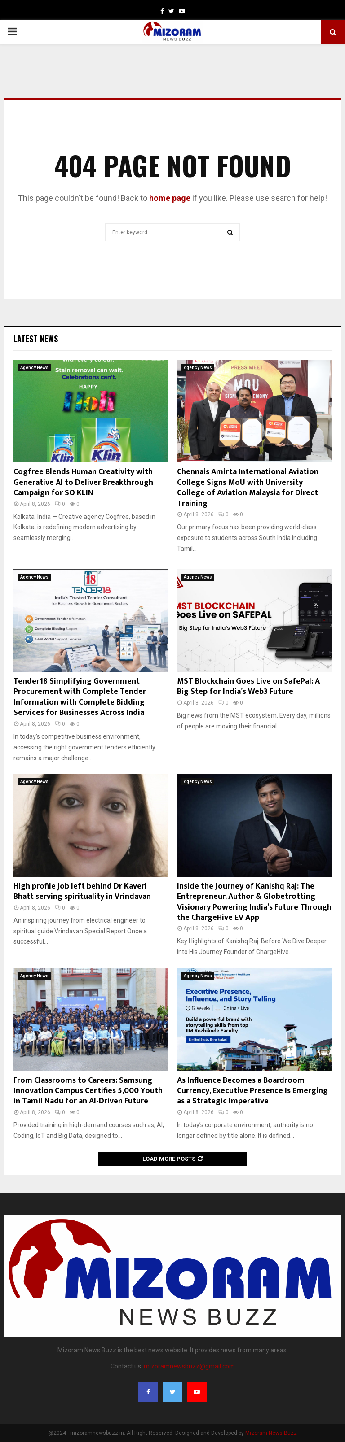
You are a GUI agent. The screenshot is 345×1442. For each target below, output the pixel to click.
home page (169, 198)
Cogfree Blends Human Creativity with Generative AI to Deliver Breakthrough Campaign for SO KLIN (83, 482)
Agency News (34, 367)
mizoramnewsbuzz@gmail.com (189, 1366)
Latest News (35, 338)
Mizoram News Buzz (271, 1433)
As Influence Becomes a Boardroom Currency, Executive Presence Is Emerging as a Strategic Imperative (252, 1091)
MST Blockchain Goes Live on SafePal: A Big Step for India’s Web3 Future (248, 686)
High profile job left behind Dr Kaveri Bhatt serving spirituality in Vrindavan (82, 891)
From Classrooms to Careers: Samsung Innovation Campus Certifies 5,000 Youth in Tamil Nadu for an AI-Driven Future (88, 1091)
